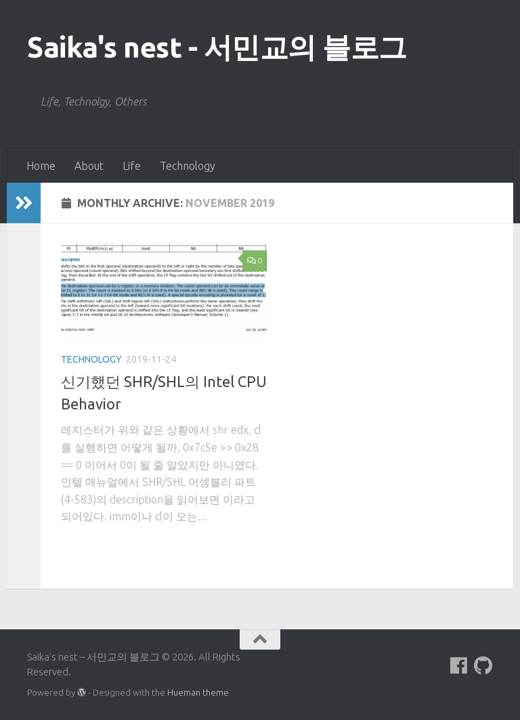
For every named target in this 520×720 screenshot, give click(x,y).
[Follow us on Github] (483, 665)
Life (132, 166)
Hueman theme (198, 692)
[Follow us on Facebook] (459, 665)
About (89, 166)
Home (41, 166)
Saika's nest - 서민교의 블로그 (217, 47)
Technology (187, 166)
